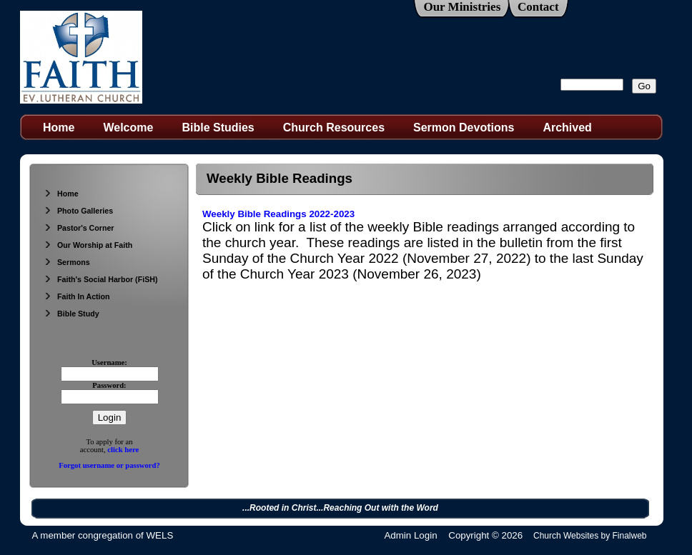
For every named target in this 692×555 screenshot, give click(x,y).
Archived (567, 127)
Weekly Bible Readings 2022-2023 (278, 214)
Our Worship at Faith (88, 245)
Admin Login (410, 535)
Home (58, 127)
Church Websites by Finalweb (590, 536)
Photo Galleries (78, 210)
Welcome (128, 127)
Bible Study (71, 313)
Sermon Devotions (463, 127)
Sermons (67, 262)
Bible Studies (218, 127)
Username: (109, 362)
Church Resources (334, 127)
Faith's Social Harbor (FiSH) (101, 279)
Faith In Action (77, 296)
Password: (109, 385)
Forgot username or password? (109, 465)
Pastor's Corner (79, 228)
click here (123, 450)
